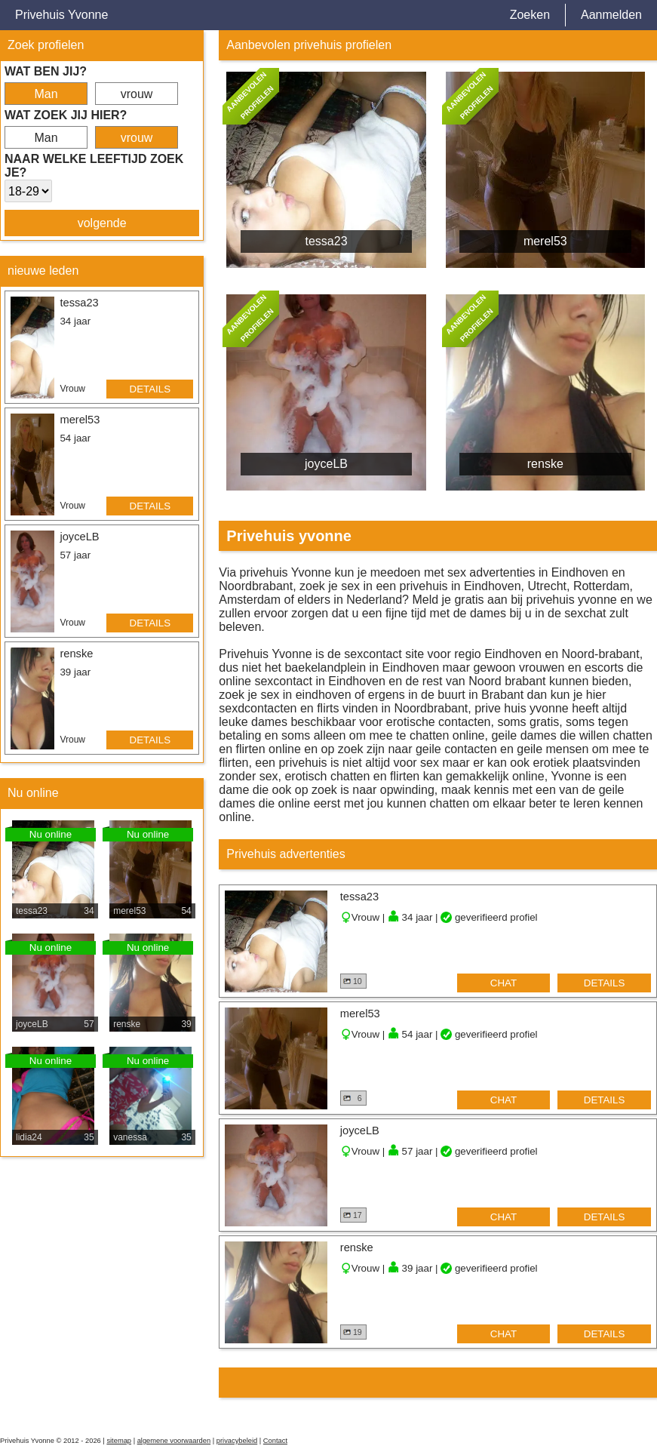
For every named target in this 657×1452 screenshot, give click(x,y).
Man (45, 94)
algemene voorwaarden (174, 1440)
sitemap (118, 1440)
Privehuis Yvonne (61, 14)
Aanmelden (611, 14)
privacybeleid (236, 1440)
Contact (275, 1440)
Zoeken (530, 14)
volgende (102, 223)
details (150, 389)
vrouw (137, 94)
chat (503, 983)
